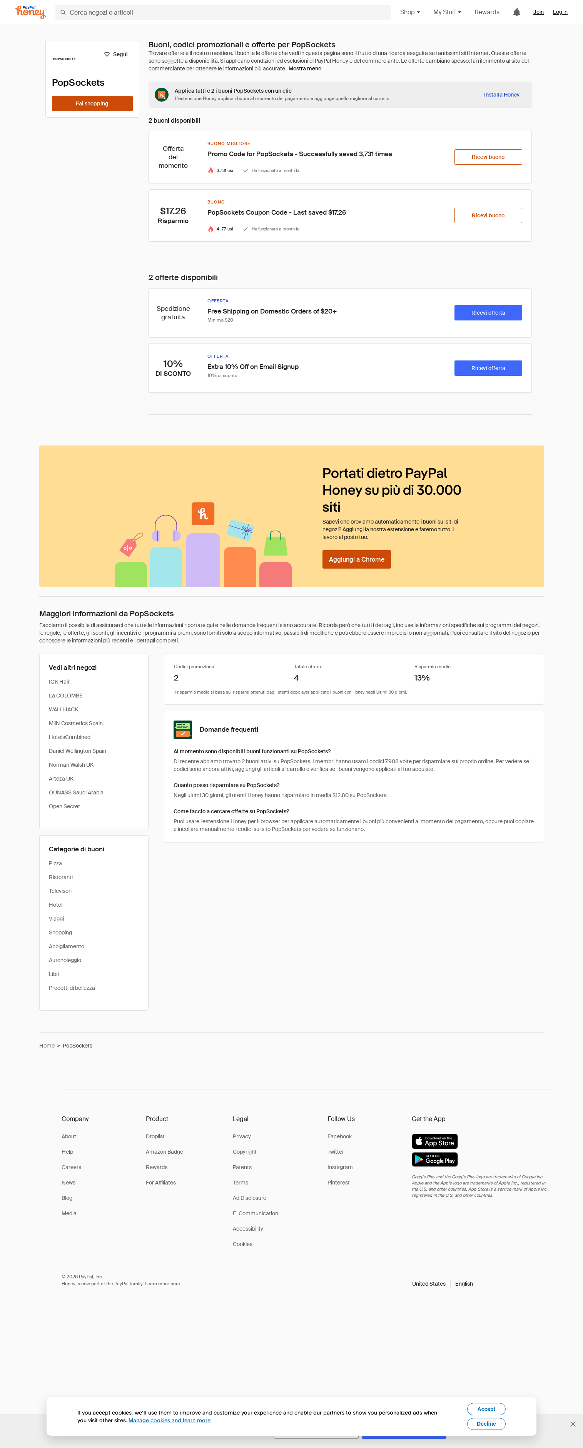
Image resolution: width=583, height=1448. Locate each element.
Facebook (339, 1136)
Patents (242, 1167)
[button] (442, 1284)
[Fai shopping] (92, 103)
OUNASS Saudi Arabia (76, 792)
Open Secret (64, 806)
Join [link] (538, 11)
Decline (486, 1424)
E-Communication (255, 1213)
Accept (487, 1409)
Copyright (245, 1151)
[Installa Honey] (502, 95)
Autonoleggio (65, 960)
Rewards (486, 12)
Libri (54, 974)
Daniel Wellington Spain (77, 750)
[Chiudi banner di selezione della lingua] (573, 1424)
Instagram (340, 1167)
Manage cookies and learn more (169, 1420)
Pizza (55, 863)
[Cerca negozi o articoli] (223, 12)
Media (69, 1213)
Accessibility (248, 1228)
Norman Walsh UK (71, 764)
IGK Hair (59, 681)
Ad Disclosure (249, 1197)
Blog (67, 1197)
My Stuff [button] (447, 12)
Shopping (60, 932)
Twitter (335, 1151)
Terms (240, 1182)
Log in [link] (560, 11)
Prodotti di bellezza (72, 987)
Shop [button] (410, 12)
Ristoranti (61, 877)
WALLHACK (63, 709)
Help (67, 1151)
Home (47, 1045)
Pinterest (338, 1182)
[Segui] (116, 54)
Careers (71, 1167)
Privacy (242, 1136)
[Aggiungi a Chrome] (356, 559)
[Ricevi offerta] (488, 312)
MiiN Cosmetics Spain (76, 723)
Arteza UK (61, 778)
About (69, 1136)
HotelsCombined (69, 737)
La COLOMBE (66, 695)
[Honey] (30, 12)
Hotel (55, 904)
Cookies (242, 1244)
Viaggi (56, 918)
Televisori (60, 890)
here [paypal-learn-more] (175, 1284)
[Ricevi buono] (488, 157)
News (68, 1182)
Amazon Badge (164, 1151)
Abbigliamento (66, 946)
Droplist (155, 1136)
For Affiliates (161, 1182)
